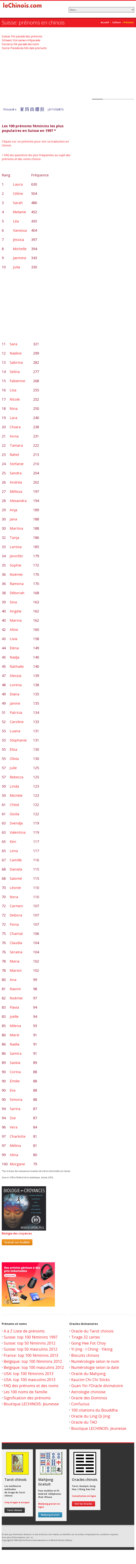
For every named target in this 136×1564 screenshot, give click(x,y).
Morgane (17, 1164)
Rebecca (16, 777)
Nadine (16, 353)
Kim (13, 841)
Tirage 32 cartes (85, 1337)
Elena (14, 648)
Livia (13, 638)
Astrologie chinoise (88, 1391)
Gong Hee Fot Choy (88, 1343)
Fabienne (17, 380)
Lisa (13, 390)
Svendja (16, 823)
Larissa (16, 546)
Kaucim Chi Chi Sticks (90, 1379)
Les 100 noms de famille (25, 1391)
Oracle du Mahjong (88, 1373)
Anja (13, 510)
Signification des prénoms (27, 1397)
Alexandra (18, 500)
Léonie (15, 887)
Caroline (17, 721)
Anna (14, 436)
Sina (13, 602)
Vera (13, 1127)
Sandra (16, 473)
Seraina (16, 952)
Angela (15, 611)
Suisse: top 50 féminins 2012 (29, 1343)
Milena (15, 1025)
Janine (15, 703)
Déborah (17, 592)
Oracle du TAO (84, 1422)
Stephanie (18, 740)
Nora (14, 896)
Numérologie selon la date (95, 1367)
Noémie (16, 574)
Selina (15, 371)
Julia (16, 267)
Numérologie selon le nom (95, 1361)
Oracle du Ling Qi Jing (90, 1416)
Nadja (14, 657)
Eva (12, 1090)
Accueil (105, 22)
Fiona (14, 924)
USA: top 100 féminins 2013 (28, 1373)
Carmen (16, 906)
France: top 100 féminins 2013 (31, 1355)
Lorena (16, 684)
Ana (13, 979)
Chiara (15, 427)
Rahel (14, 454)
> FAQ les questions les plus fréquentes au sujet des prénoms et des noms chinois (36, 157)
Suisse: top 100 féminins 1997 (31, 1337)
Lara (13, 417)
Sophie (15, 565)
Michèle (16, 795)
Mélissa (16, 491)
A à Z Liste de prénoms (24, 1331)
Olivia (14, 758)
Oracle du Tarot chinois (92, 1331)
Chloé (14, 804)
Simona (16, 1099)
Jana (13, 519)
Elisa (13, 749)
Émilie (15, 1081)
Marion (16, 970)
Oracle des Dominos (89, 1397)
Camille (16, 860)
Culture (116, 22)
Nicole (15, 399)
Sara (13, 344)
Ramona (17, 583)
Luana (15, 731)
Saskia (15, 1062)
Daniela (16, 869)
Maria (14, 961)
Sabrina (16, 362)
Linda (14, 786)
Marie (14, 1035)
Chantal (16, 933)
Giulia (14, 814)
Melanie (19, 212)
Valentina (18, 832)
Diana (14, 694)
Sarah (18, 202)
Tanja (14, 537)
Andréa (16, 482)
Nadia (14, 1044)
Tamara (16, 445)
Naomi (15, 988)
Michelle (20, 248)
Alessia (15, 675)
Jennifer (16, 556)
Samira (15, 1053)
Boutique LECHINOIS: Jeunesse (31, 1403)
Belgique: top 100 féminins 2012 (33, 1361)
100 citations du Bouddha (94, 1410)
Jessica (18, 239)
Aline (14, 629)
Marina (16, 620)
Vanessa (20, 230)
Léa (16, 221)
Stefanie (17, 463)
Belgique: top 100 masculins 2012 (34, 1367)
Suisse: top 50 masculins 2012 (30, 1349)
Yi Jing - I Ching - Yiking (91, 1349)
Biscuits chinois (85, 1355)
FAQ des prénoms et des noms (31, 1385)
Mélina (15, 1145)
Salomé (16, 878)
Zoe (13, 1118)
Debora (16, 915)
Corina (15, 1071)
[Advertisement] (68, 75)
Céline (18, 193)
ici (32, 1537)
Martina (16, 528)
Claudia (16, 942)
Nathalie (17, 666)
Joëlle (14, 1016)
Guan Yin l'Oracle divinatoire (97, 1385)
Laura (18, 184)
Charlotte (18, 1136)
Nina (14, 408)
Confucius (80, 1403)
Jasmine (19, 257)
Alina (14, 1154)
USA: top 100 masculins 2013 (29, 1379)
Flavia (14, 1007)
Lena (14, 850)
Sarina (15, 1108)
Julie (13, 767)
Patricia (16, 712)
